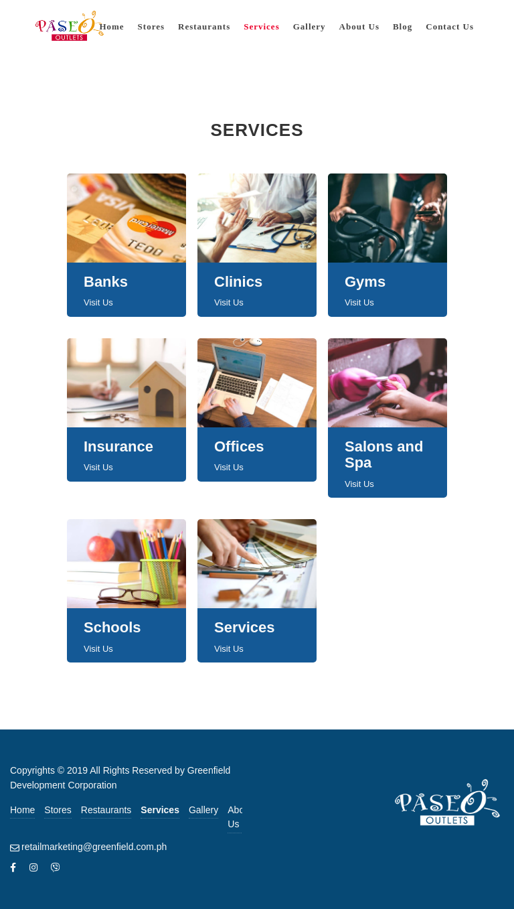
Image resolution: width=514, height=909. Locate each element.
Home (22, 810)
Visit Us (98, 302)
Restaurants (106, 810)
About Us (240, 817)
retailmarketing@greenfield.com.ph (94, 846)
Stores (57, 810)
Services (160, 810)
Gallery (203, 810)
